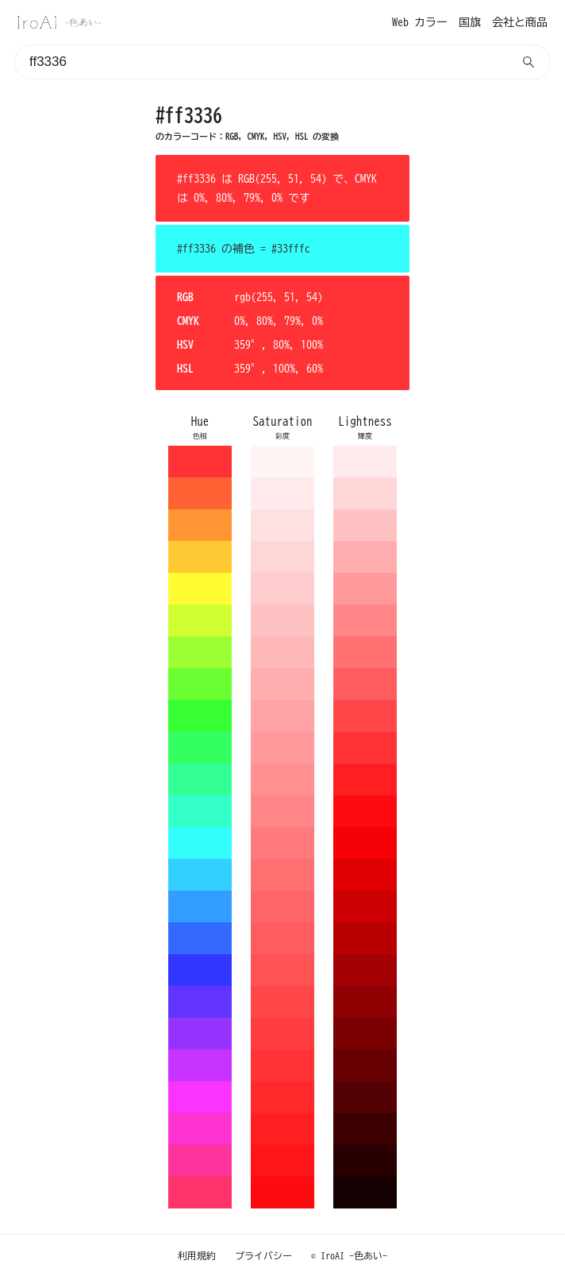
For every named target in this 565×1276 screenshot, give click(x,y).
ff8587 (282, 811)
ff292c (282, 1097)
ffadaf (282, 684)
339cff (200, 906)
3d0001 (365, 1129)
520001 (365, 1097)
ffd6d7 (282, 557)
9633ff (200, 1034)
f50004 (365, 843)
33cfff (200, 875)
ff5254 (282, 970)
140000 (365, 1192)
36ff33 (200, 716)
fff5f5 (282, 462)
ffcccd (282, 589)
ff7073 (282, 875)
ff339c (200, 1161)
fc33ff (200, 1097)
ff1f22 (282, 1129)
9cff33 (200, 652)
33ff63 (200, 748)
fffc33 (200, 589)
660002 (365, 1065)
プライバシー (263, 1255)
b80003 (365, 938)
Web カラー (420, 22)
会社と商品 (520, 22)
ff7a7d (282, 843)
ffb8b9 (282, 652)
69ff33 (200, 684)
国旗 (470, 22)
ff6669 (282, 906)
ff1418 (282, 1161)
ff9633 (200, 525)
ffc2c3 (282, 620)
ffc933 (200, 557)
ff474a (282, 1002)
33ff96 (200, 779)
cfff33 (200, 620)
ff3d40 (282, 1034)
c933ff (200, 1065)
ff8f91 (282, 779)
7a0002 (365, 1034)
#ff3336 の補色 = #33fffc (243, 248)
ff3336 (200, 462)
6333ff (200, 1002)
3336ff (200, 970)
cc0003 (365, 906)
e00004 (365, 875)
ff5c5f (282, 938)
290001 (365, 1161)
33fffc (200, 843)
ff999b (282, 748)
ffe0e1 (282, 525)
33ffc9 (200, 811)
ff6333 (200, 493)
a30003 (365, 970)
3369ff (200, 938)
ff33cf (200, 1129)
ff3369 (200, 1192)
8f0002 (365, 1002)
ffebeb (282, 493)
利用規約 (197, 1255)
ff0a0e (282, 1192)
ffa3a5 (282, 716)
